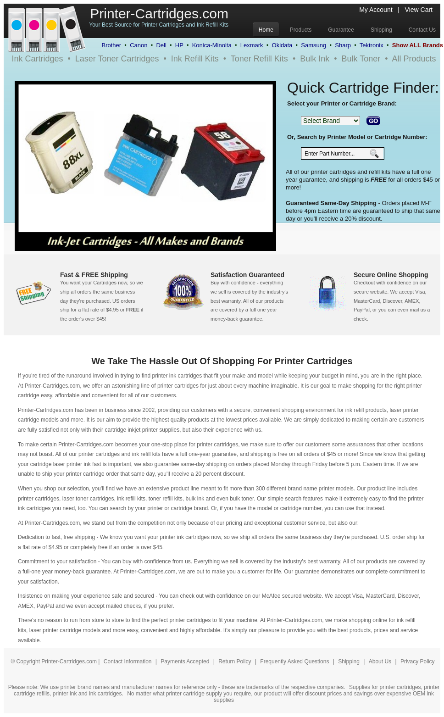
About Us (380, 661)
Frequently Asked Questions (295, 661)
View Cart (419, 9)
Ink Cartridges (37, 58)
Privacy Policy (417, 661)
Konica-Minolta (212, 45)
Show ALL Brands (417, 45)
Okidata (282, 45)
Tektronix (371, 45)
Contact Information (128, 661)
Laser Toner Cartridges (117, 58)
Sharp (343, 45)
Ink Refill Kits (195, 58)
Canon (138, 45)
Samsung (313, 45)
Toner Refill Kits (259, 58)
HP (179, 45)
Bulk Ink (314, 58)
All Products (414, 58)
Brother (111, 45)
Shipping (349, 661)
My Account (375, 9)
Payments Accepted (186, 661)
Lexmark (251, 45)
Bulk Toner (361, 58)
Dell (161, 45)
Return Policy (235, 661)
